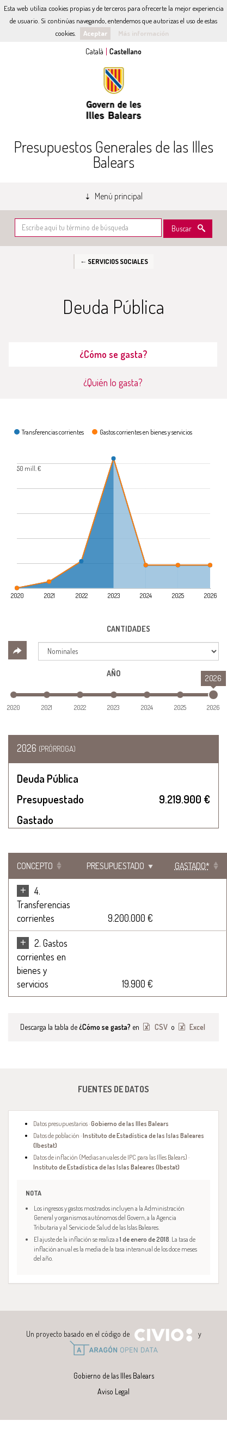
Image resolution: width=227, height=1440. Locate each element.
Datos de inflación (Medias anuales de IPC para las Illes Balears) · (111, 1162)
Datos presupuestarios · (101, 1123)
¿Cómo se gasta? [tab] (113, 354)
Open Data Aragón (113, 1348)
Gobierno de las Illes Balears (114, 93)
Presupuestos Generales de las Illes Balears (113, 154)
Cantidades (128, 628)
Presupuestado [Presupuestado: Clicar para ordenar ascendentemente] (115, 865)
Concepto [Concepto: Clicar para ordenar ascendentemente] (35, 865)
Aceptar (95, 33)
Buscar (181, 228)
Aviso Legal (113, 1391)
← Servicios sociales (114, 261)
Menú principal (119, 196)
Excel (196, 1027)
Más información (143, 33)
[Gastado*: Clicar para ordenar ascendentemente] (193, 866)
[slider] (213, 694)
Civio (163, 1335)
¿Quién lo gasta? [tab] (113, 382)
